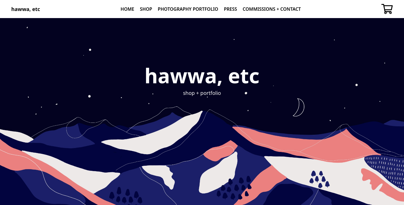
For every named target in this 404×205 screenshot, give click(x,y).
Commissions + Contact (272, 9)
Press (230, 9)
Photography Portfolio (188, 9)
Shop (146, 9)
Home (127, 9)
